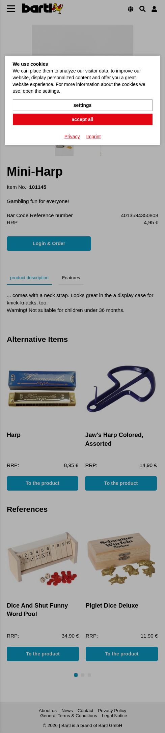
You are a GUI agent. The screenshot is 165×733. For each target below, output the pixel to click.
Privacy (72, 136)
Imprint (93, 136)
